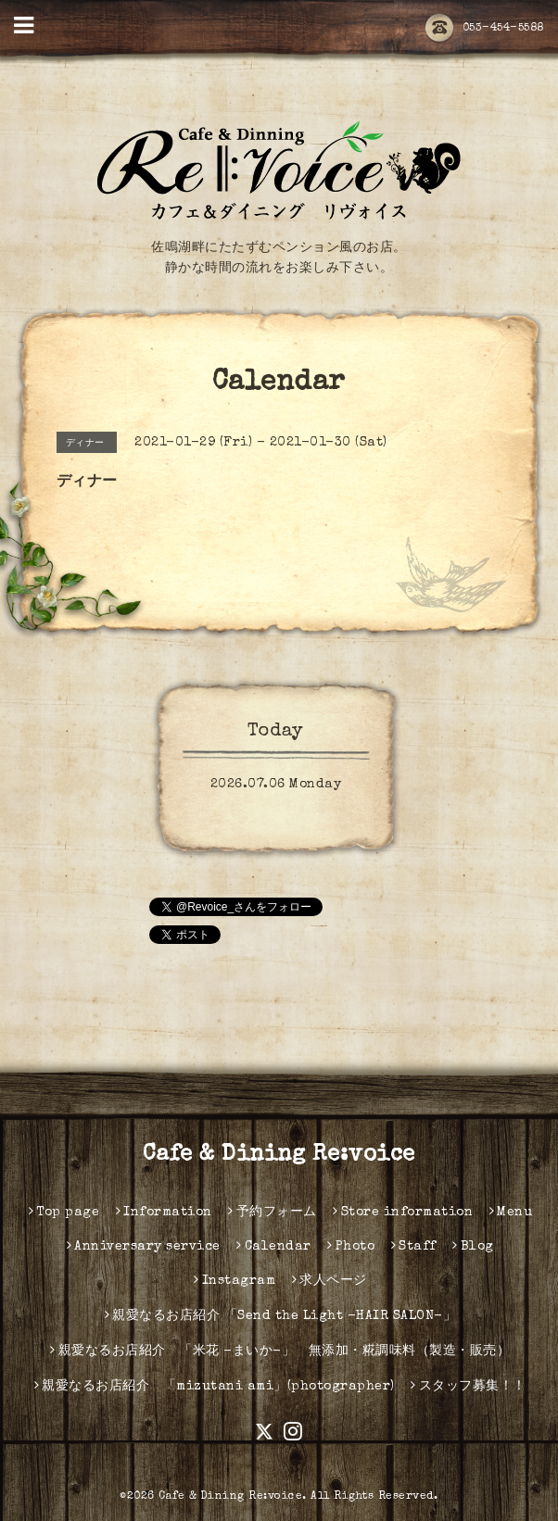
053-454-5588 (484, 28)
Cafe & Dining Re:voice (279, 1155)
